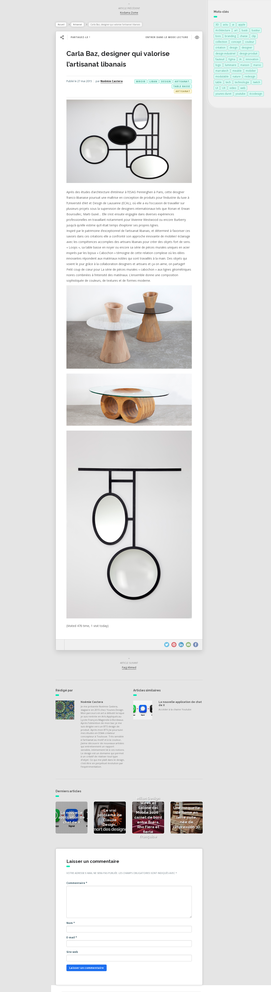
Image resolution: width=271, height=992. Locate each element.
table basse (166, 87)
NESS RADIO (18, 119)
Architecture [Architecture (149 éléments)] (222, 31)
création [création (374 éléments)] (220, 48)
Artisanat (85, 25)
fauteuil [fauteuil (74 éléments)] (219, 60)
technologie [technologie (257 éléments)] (242, 83)
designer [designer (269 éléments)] (247, 48)
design (164, 82)
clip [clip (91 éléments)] (254, 37)
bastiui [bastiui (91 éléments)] (256, 31)
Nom (79, 911)
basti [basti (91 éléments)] (245, 31)
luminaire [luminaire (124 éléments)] (230, 66)
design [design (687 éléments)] (233, 48)
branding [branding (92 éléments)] (230, 37)
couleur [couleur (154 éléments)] (249, 42)
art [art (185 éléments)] (236, 31)
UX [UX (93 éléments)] (223, 89)
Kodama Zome (132, 13)
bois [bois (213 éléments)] (218, 37)
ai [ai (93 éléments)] (233, 25)
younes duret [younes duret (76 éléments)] (223, 94)
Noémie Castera (94, 85)
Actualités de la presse (26, 63)
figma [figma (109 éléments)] (231, 60)
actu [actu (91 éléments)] (225, 25)
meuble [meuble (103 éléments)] (237, 71)
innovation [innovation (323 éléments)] (252, 60)
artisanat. (180, 82)
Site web (80, 940)
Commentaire (85, 871)
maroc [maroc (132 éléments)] (257, 66)
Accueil (69, 25)
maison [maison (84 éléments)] (244, 66)
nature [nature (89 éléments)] (237, 77)
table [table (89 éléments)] (218, 83)
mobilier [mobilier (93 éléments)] (251, 71)
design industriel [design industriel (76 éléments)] (225, 54)
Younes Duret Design (117, 984)
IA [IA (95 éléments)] (240, 60)
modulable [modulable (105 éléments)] (222, 77)
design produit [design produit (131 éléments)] (248, 54)
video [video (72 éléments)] (232, 89)
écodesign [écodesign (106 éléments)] (255, 94)
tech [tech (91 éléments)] (228, 83)
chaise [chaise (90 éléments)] (244, 37)
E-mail (80, 926)
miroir (183, 87)
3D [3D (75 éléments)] (217, 25)
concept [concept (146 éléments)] (236, 42)
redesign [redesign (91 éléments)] (250, 77)
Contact (15, 109)
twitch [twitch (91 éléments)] (256, 83)
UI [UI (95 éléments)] (216, 89)
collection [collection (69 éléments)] (221, 42)
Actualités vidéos (22, 81)
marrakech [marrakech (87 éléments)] (221, 71)
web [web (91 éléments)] (242, 89)
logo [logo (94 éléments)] (218, 66)
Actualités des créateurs (28, 72)
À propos (16, 100)
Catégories (17, 91)
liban (151, 82)
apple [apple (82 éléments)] (241, 25)
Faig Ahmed (132, 652)
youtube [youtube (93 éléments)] (240, 94)
